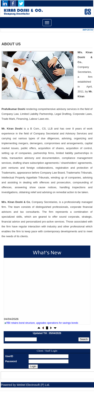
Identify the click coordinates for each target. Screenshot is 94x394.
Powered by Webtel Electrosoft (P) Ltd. (25, 384)
